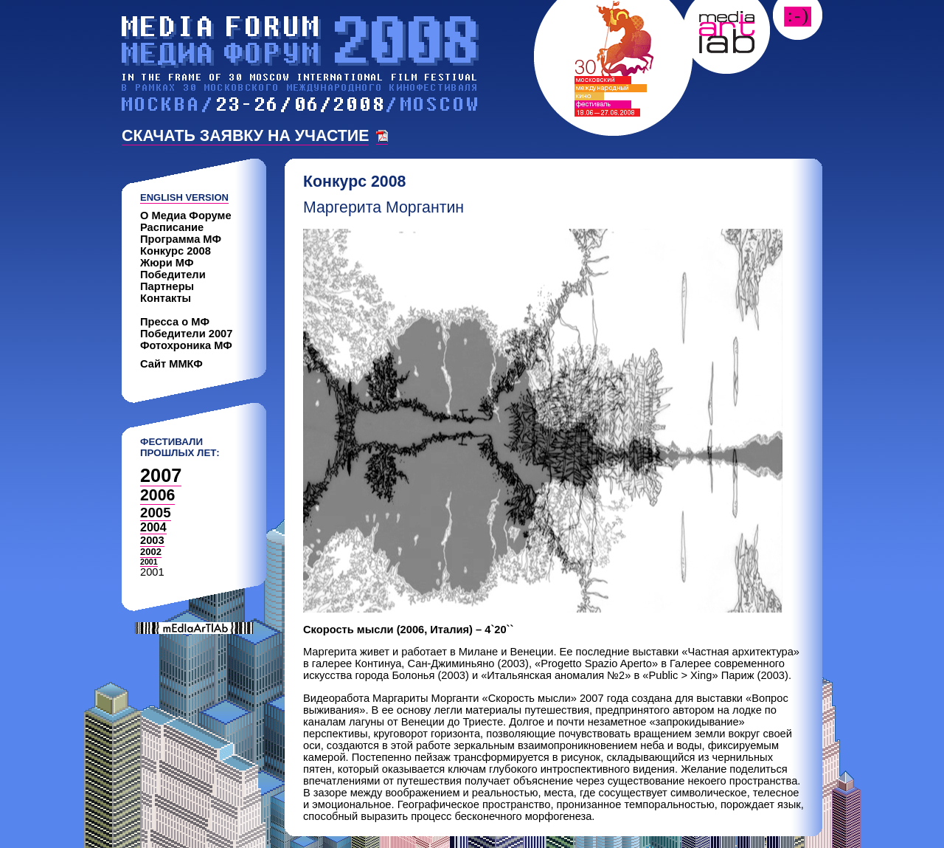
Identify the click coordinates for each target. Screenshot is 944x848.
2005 (155, 512)
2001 (149, 561)
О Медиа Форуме (186, 215)
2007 (160, 475)
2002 (151, 551)
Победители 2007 (186, 333)
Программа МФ (180, 239)
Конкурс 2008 (175, 251)
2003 (152, 540)
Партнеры (167, 286)
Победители (173, 274)
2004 (153, 527)
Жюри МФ (167, 263)
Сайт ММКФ (171, 364)
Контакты (165, 298)
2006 (157, 495)
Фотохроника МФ (186, 345)
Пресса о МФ (174, 322)
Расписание (172, 227)
